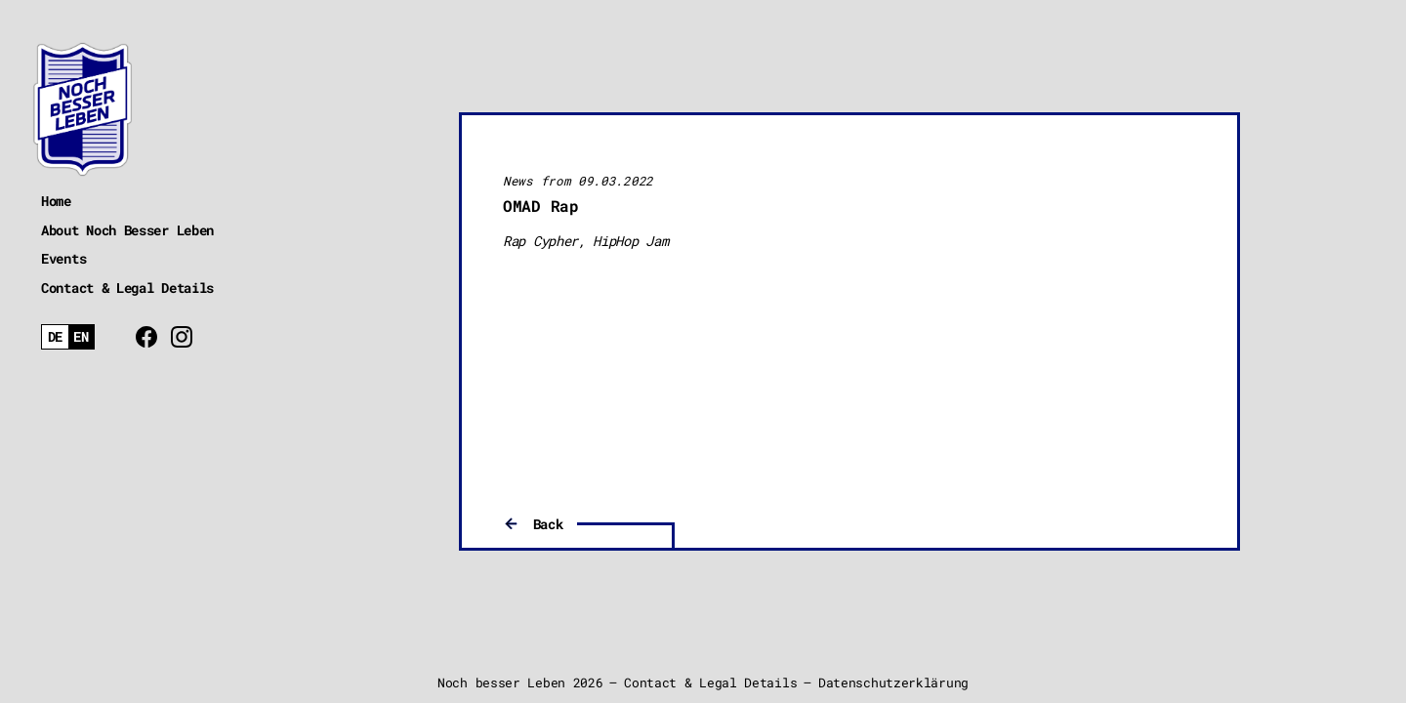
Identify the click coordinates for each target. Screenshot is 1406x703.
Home (56, 200)
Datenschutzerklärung (893, 682)
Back (548, 524)
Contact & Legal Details (127, 287)
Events (63, 258)
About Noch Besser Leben (127, 230)
